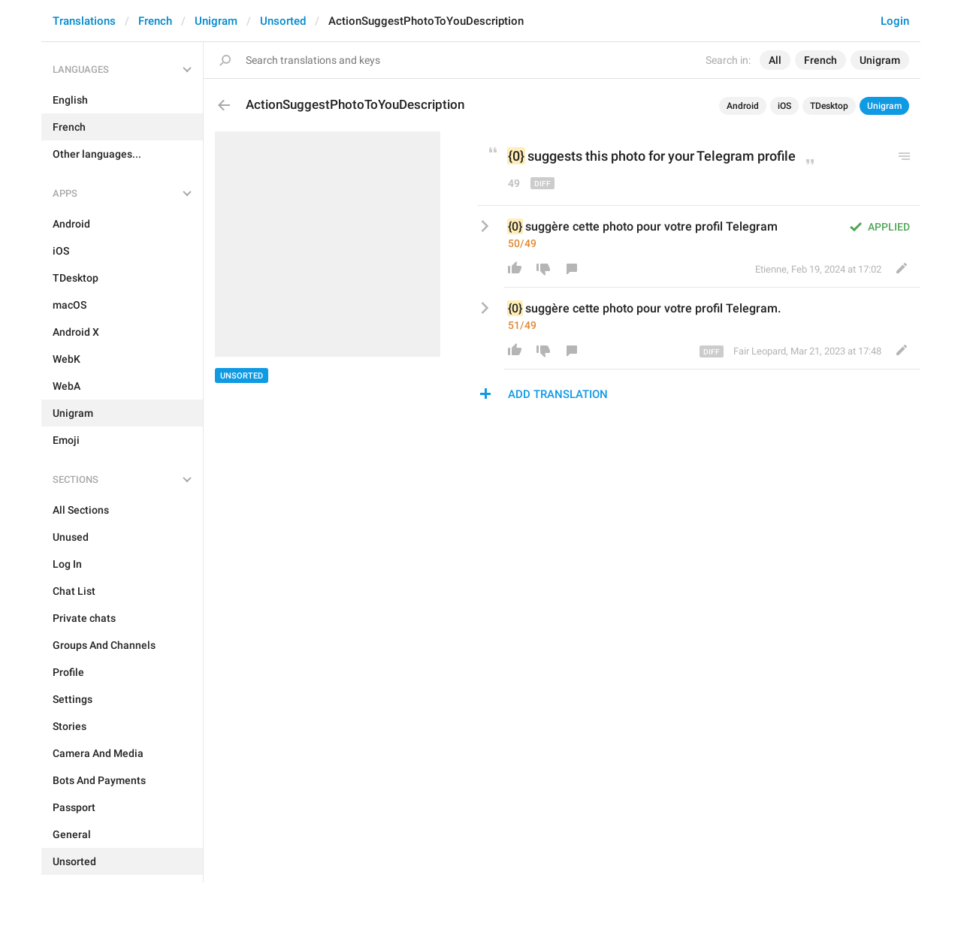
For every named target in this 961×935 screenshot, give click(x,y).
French (155, 21)
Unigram (216, 21)
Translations (84, 21)
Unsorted (283, 21)
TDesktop (829, 106)
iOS (784, 106)
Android (743, 106)
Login (895, 21)
